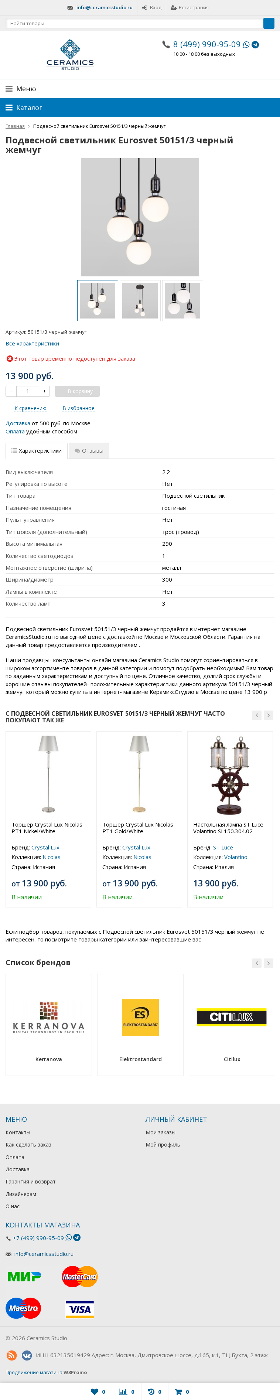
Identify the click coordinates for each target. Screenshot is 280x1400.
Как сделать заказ (28, 1144)
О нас (13, 1206)
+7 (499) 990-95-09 (38, 1237)
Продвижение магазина (34, 1372)
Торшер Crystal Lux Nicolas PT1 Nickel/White (46, 827)
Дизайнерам (21, 1194)
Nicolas (51, 857)
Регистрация (190, 7)
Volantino (235, 857)
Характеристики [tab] (36, 450)
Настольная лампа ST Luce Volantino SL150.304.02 (228, 827)
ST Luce (223, 847)
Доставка (18, 423)
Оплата (15, 431)
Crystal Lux (45, 847)
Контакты (18, 1132)
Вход (151, 7)
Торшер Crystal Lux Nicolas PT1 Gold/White (137, 827)
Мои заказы (160, 1132)
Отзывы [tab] (89, 450)
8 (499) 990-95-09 (207, 44)
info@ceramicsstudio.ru (104, 7)
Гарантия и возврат (31, 1181)
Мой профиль (163, 1144)
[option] (97, 300)
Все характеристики (32, 343)
